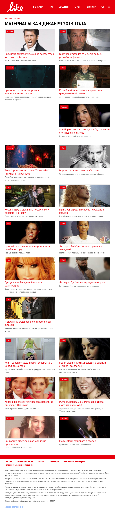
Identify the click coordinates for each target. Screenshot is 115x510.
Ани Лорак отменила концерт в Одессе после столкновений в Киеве (84, 131)
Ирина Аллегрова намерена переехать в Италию (81, 211)
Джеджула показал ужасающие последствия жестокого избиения (29, 55)
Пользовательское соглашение (19, 464)
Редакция (54, 461)
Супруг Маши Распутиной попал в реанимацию (23, 284)
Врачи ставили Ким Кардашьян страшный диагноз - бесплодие (82, 364)
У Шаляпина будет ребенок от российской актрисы (28, 323)
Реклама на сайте (25, 461)
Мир (51, 6)
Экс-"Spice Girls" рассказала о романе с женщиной (80, 247)
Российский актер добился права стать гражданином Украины (80, 91)
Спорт (78, 6)
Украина (38, 6)
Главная (8, 18)
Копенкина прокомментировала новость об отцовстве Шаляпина (29, 403)
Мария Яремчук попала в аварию (77, 441)
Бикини (91, 6)
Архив (17, 18)
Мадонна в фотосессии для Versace (78, 170)
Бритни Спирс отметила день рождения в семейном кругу (27, 247)
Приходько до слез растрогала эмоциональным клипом (22, 91)
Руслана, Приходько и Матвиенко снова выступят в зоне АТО (81, 403)
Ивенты (41, 461)
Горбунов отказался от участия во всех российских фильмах (80, 55)
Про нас (8, 461)
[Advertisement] (27, 122)
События (64, 6)
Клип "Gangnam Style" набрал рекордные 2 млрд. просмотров (28, 364)
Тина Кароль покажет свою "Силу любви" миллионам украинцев (27, 172)
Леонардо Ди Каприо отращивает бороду (82, 282)
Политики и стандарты (74, 461)
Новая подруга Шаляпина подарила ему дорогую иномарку (27, 211)
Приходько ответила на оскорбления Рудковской (25, 442)
